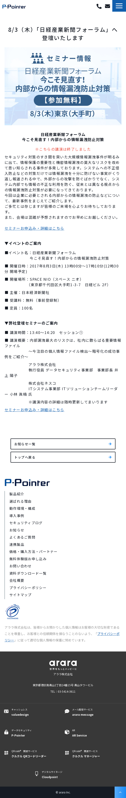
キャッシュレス (34, 712)
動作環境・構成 (22, 508)
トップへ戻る (24, 457)
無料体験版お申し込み (28, 558)
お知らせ (16, 530)
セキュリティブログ (26, 522)
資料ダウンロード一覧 (28, 573)
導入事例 (16, 515)
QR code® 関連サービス (34, 753)
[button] (119, 6)
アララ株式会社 (63, 674)
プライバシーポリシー (28, 587)
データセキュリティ (34, 733)
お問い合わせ (108, 6)
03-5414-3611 (99, 7)
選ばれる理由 (20, 501)
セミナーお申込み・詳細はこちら (34, 228)
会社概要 (16, 580)
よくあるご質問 (22, 537)
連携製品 (16, 544)
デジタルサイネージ (65, 774)
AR (95, 733)
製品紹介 (16, 493)
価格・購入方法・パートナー (33, 551)
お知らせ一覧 (24, 444)
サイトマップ (20, 594)
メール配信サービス (95, 712)
